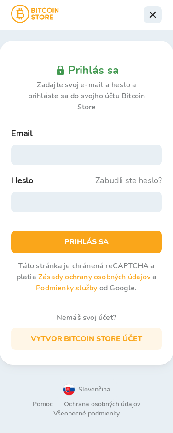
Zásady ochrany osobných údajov (94, 277)
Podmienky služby (66, 288)
